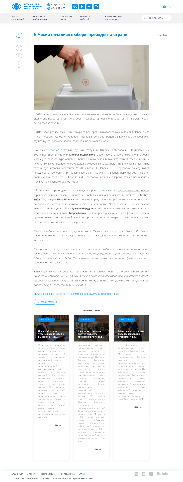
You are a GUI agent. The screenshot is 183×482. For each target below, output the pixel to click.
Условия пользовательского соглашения (30, 478)
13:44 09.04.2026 (46, 320)
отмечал (54, 150)
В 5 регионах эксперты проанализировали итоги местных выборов (131, 334)
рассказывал (108, 190)
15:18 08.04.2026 (87, 320)
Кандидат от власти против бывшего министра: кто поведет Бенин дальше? (91, 334)
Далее (57, 425)
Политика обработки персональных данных (72, 478)
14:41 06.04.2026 (126, 320)
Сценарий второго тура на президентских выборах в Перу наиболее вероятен (51, 334)
